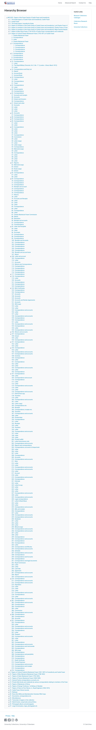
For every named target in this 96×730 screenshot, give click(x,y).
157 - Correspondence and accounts (22, 354)
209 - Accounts (16, 457)
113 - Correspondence (18, 266)
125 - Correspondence (18, 290)
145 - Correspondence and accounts (22, 330)
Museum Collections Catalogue (80, 17)
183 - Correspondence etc (19, 405)
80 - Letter (15, 200)
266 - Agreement (16, 570)
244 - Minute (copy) (17, 527)
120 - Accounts (16, 280)
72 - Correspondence (18, 184)
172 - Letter (15, 383)
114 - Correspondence (18, 268)
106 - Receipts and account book (21, 252)
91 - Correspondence (18, 222)
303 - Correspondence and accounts (22, 644)
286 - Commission (17, 610)
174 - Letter (15, 387)
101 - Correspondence (18, 242)
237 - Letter (15, 513)
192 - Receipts (16, 423)
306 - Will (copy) (16, 650)
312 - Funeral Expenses (18, 662)
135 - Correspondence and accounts (22, 310)
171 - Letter (15, 381)
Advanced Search (70, 3)
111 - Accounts (16, 262)
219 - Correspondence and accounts (22, 477)
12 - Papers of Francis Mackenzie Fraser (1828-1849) (25, 678)
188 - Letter (15, 415)
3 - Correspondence (19, 49)
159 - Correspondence (18, 358)
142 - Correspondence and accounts (22, 324)
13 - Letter (15, 67)
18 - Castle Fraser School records (19, 690)
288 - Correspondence (18, 614)
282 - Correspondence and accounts (22, 602)
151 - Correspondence (18, 342)
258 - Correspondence (18, 554)
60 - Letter (15, 161)
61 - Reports (15, 163)
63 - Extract (15, 167)
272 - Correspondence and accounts (22, 582)
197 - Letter (15, 433)
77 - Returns (15, 194)
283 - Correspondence (18, 604)
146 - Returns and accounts (20, 332)
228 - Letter (15, 495)
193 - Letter (15, 425)
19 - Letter (15, 79)
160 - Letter (15, 360)
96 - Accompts (16, 232)
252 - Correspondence (18, 543)
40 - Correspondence (18, 121)
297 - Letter (15, 632)
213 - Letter (15, 465)
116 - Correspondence (18, 272)
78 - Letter (15, 196)
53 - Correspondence (18, 147)
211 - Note (15, 461)
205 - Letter (15, 449)
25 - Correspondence (18, 91)
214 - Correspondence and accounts (22, 467)
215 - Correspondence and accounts (22, 469)
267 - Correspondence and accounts (22, 572)
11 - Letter (15, 63)
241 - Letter (15, 521)
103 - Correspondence (18, 246)
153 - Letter (15, 346)
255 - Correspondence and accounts (22, 549)
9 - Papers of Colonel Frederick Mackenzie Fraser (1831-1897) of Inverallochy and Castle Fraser (37, 672)
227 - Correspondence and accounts (22, 493)
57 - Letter (15, 155)
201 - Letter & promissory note (20, 441)
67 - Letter (15, 175)
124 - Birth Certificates (18, 288)
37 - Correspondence (18, 115)
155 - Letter (15, 350)
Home (60, 3)
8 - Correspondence (17, 57)
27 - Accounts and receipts (19, 95)
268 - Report (15, 574)
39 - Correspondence (18, 119)
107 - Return (15, 254)
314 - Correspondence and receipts (22, 666)
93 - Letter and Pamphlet (19, 226)
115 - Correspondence (18, 270)
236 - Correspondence (18, 511)
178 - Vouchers (16, 395)
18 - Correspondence (18, 77)
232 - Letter (15, 503)
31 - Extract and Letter (18, 103)
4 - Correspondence (19, 51)
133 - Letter (15, 306)
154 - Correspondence (18, 348)
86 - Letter (15, 212)
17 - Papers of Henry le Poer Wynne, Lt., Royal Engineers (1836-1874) (30, 688)
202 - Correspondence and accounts (22, 443)
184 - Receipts (16, 407)
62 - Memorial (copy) (18, 165)
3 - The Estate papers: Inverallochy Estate (22, 23)
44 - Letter (15, 129)
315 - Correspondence (18, 668)
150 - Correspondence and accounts (22, 340)
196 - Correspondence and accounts (22, 431)
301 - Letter (15, 640)
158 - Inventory (16, 356)
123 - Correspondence (18, 286)
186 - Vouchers (16, 411)
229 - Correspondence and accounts (22, 497)
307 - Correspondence (18, 652)
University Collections (80, 27)
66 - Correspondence (18, 172)
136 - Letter (15, 312)
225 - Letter (15, 489)
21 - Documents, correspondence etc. (20, 696)
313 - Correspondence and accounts (22, 664)
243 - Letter (15, 525)
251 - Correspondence (18, 541)
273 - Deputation (16, 584)
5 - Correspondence (17, 43)
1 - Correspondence (19, 45)
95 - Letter (15, 230)
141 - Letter (15, 322)
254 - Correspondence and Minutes (22, 547)
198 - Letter (15, 435)
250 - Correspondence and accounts (22, 539)
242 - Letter (15, 523)
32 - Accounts (16, 105)
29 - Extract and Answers (19, 99)
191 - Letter (15, 421)
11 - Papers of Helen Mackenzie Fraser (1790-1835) (25, 676)
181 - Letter (15, 401)
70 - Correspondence (18, 181)
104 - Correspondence (18, 248)
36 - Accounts (16, 113)
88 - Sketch (15, 216)
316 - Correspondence (18, 670)
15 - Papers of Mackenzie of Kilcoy (20, 684)
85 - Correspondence (18, 210)
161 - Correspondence (18, 362)
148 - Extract (15, 336)
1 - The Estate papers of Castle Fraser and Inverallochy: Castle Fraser (30, 19)
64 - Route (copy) (17, 169)
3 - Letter (14, 39)
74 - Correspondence (18, 188)
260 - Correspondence (18, 559)
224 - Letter (15, 487)
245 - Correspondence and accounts (22, 529)
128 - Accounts (16, 296)
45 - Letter (15, 131)
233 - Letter (15, 505)
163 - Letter (15, 365)
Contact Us (82, 3)
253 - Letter (15, 545)
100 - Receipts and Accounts (20, 240)
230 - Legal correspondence (20, 499)
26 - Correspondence (18, 93)
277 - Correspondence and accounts (22, 592)
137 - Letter (15, 314)
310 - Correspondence (18, 658)
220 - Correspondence (18, 479)
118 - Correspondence (18, 276)
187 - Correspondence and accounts (22, 413)
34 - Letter (15, 109)
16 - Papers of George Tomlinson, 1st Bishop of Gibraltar (26, 686)
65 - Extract (15, 171)
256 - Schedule (16, 551)
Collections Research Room (80, 22)
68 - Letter (15, 177)
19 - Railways (13, 692)
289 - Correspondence (18, 616)
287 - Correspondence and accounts (22, 612)
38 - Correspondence (18, 117)
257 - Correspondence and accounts (22, 553)
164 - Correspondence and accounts (22, 367)
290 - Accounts (16, 618)
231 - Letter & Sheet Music (19, 501)
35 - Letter (15, 111)
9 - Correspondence (17, 59)
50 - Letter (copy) (17, 141)
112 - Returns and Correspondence (22, 264)
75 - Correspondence (18, 190)
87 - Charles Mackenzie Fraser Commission (24, 214)
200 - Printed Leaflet (17, 439)
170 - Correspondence (18, 379)
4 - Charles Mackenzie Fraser (20, 41)
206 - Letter (15, 451)
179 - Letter (15, 397)
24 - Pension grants (17, 89)
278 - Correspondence (18, 594)
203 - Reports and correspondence (22, 445)
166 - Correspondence (18, 371)
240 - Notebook (16, 519)
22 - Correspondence (18, 85)
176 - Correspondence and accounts (22, 391)
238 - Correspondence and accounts (22, 515)
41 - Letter (15, 123)
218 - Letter (15, 475)
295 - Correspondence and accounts (22, 628)
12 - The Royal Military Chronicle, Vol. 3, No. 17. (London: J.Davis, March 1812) (34, 65)
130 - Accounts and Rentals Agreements (23, 300)
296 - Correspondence (18, 630)
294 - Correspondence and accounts (22, 626)
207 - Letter (15, 453)
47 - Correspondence (18, 135)
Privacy (8, 716)
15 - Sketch (15, 71)
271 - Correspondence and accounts (22, 580)
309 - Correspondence (18, 656)
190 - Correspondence (18, 419)
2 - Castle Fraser (14, 21)
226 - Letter (15, 491)
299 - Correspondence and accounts (22, 636)
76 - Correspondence (18, 192)
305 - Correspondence (18, 648)
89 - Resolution (16, 218)
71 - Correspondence (18, 182)
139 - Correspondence (18, 318)
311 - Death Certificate (18, 660)
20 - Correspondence (18, 81)
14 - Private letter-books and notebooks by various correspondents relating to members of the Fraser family (41, 682)
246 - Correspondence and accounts (22, 531)
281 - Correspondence (18, 600)
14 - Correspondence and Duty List (22, 69)
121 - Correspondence (18, 282)
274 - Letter (15, 586)
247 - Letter (15, 533)
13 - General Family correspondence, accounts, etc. (24, 680)
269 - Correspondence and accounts (22, 576)
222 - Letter (15, 483)
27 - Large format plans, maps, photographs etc (23, 706)
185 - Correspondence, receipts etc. (22, 409)
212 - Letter (15, 463)
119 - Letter (15, 278)
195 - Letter (15, 429)
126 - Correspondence (18, 292)
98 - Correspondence (18, 236)
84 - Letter (15, 208)
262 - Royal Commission (19, 563)
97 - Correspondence (18, 234)
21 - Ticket (15, 83)
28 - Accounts (16, 97)
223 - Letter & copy (17, 485)
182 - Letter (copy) (17, 403)
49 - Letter (15, 139)
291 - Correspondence (18, 620)
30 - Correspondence (18, 101)
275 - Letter (15, 588)
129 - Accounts (16, 298)
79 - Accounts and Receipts (20, 198)
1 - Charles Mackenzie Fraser (20, 35)
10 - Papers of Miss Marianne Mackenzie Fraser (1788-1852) (27, 674)
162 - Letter (15, 364)
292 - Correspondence (18, 622)
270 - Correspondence (18, 578)
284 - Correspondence (18, 606)
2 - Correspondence (17, 37)
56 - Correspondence (18, 153)
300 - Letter (15, 638)
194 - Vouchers (16, 427)
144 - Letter (15, 328)
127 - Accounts (16, 294)
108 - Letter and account (19, 256)
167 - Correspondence (18, 373)
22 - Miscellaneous (15, 698)
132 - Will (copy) (16, 304)
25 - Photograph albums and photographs (22, 704)
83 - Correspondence (18, 206)
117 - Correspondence (18, 274)
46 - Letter (15, 133)
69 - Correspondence (18, 178)
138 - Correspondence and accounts (22, 316)
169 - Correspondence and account (22, 377)
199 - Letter (15, 437)
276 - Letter (15, 590)
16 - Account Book (17, 73)
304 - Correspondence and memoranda (23, 646)
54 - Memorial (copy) (18, 149)
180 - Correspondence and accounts (22, 399)
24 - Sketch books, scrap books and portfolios (23, 702)
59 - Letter (15, 159)
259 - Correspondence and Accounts (22, 557)
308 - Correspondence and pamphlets (22, 654)
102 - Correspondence (18, 244)
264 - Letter (15, 566)
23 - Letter (15, 87)
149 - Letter (15, 338)
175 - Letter (15, 389)
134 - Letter (15, 308)
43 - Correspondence (18, 127)
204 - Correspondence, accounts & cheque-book (25, 447)
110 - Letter (15, 260)
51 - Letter (15, 143)
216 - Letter (15, 471)
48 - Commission (16, 137)
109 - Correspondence (18, 258)
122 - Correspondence (18, 284)
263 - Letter (15, 564)
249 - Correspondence (18, 537)
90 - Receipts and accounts (19, 220)
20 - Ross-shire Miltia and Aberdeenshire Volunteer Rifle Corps (28, 694)
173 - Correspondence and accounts (22, 385)
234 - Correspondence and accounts (22, 507)
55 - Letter (15, 151)
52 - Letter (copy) (17, 145)
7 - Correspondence (17, 55)
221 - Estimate (16, 481)
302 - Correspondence (18, 642)
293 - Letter (15, 624)
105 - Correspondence (18, 250)
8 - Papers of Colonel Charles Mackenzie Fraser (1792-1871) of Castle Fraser (32, 33)
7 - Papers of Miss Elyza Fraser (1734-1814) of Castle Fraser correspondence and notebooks (36, 31)
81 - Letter (15, 202)
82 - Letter (15, 204)
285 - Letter (15, 608)
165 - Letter (15, 370)
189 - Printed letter (17, 417)
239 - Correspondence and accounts (22, 517)
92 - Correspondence (18, 224)
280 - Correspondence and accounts (22, 598)
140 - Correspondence (18, 320)
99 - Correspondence (18, 238)
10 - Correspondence (18, 61)
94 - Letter (15, 228)
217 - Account (16, 473)
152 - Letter (15, 344)
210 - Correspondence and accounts (22, 459)
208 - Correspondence (18, 455)
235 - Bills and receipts (18, 509)
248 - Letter (15, 535)
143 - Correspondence (18, 326)
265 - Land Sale (16, 568)
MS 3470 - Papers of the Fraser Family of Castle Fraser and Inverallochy (28, 17)
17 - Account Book (17, 75)
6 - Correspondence (17, 53)
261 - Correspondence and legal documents (24, 560)
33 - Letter (15, 107)
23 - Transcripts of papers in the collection (22, 700)
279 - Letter (15, 596)
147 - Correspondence (18, 334)
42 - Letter (15, 125)
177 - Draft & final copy (18, 393)
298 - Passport (16, 634)
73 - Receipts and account (19, 186)
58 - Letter (15, 157)
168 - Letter (15, 375)
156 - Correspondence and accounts (22, 352)
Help (90, 3)
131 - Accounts (16, 302)
